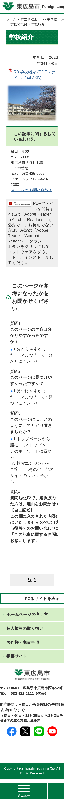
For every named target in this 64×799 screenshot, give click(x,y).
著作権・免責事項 (22, 646)
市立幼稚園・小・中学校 (39, 19)
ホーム (11, 19)
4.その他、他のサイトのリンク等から (32, 475)
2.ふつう (28, 355)
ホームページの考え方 (27, 619)
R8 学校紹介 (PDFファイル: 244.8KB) (34, 75)
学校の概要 (18, 24)
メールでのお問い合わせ (31, 190)
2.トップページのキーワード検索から (31, 451)
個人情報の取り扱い (25, 633)
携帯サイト (16, 660)
